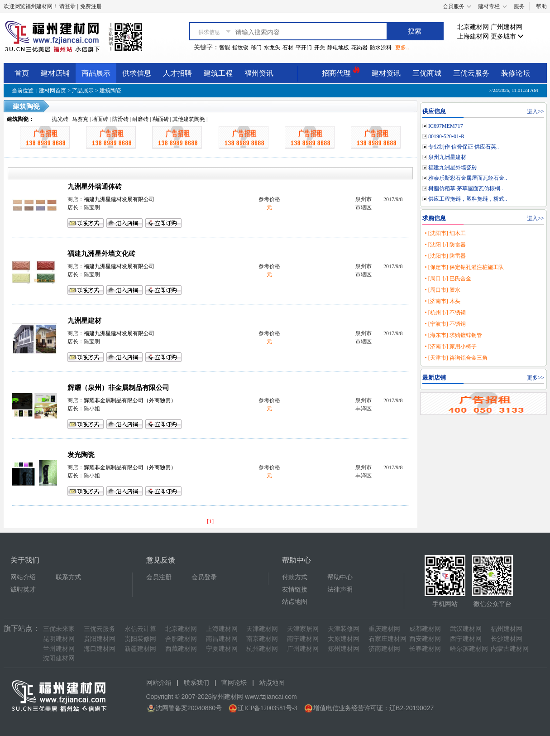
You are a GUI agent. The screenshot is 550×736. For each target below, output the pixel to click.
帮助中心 (340, 577)
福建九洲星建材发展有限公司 (119, 199)
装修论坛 (515, 73)
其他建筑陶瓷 (188, 119)
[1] (210, 521)
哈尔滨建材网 (469, 648)
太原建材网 (343, 638)
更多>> (535, 378)
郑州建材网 (343, 648)
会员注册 (159, 577)
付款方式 (294, 577)
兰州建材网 (59, 648)
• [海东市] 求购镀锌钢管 (453, 335)
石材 (287, 47)
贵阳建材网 (99, 638)
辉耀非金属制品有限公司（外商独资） (130, 400)
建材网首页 (52, 90)
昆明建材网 (59, 638)
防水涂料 (381, 47)
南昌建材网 (222, 638)
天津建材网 (262, 628)
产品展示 (83, 90)
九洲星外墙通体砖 (94, 186)
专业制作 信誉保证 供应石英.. (463, 147)
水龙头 (272, 47)
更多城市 (507, 36)
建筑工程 (218, 73)
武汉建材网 (466, 628)
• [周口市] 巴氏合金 (448, 278)
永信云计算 (140, 628)
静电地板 (338, 47)
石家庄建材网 (387, 638)
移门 (256, 47)
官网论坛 (234, 682)
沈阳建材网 (59, 658)
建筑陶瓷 (110, 90)
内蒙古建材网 (510, 648)
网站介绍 (23, 577)
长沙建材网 (506, 638)
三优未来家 (59, 628)
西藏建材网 (181, 648)
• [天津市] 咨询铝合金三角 (456, 358)
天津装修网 (343, 628)
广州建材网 (506, 27)
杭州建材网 (262, 648)
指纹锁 (240, 47)
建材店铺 (55, 73)
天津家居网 (303, 628)
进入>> (535, 111)
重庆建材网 (384, 628)
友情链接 (294, 589)
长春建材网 (425, 648)
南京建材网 (262, 638)
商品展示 (95, 73)
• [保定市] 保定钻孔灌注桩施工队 (464, 267)
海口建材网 (99, 648)
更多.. (402, 47)
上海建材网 (473, 36)
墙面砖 (100, 119)
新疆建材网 (140, 648)
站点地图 (294, 601)
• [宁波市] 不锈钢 (445, 324)
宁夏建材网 (222, 648)
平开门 (304, 47)
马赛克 (80, 119)
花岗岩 (359, 47)
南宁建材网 (303, 638)
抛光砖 (60, 119)
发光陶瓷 (81, 454)
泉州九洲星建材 (447, 157)
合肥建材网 (181, 638)
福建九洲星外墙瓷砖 (452, 167)
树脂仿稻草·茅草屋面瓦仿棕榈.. (465, 188)
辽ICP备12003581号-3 (267, 708)
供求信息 (136, 73)
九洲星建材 (84, 320)
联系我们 (196, 682)
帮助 (541, 6)
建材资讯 (386, 73)
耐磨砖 (140, 119)
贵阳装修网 (140, 638)
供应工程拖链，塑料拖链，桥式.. (467, 199)
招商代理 (341, 72)
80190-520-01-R (446, 136)
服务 (519, 6)
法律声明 (340, 589)
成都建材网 (425, 628)
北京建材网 (473, 27)
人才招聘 (177, 73)
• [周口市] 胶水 (442, 290)
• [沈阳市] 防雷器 (445, 244)
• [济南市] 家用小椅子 (450, 346)
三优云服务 (471, 73)
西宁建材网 (466, 638)
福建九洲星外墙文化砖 (101, 253)
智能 (224, 47)
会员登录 (204, 577)
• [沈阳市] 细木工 (445, 233)
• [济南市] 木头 (442, 301)
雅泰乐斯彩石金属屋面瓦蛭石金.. (467, 178)
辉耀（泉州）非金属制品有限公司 (118, 387)
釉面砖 (161, 119)
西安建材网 (425, 638)
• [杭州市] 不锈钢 (445, 312)
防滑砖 (120, 119)
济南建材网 (384, 648)
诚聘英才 (23, 589)
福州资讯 (258, 73)
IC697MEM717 (445, 126)
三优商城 (426, 73)
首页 (21, 73)
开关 (319, 47)
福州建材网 (506, 628)
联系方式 (68, 577)
